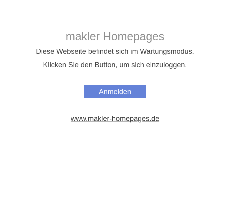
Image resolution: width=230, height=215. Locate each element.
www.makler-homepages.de (115, 118)
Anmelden (115, 91)
